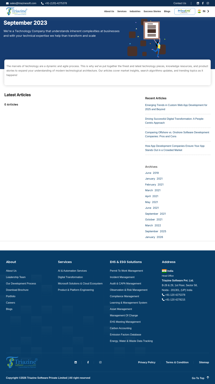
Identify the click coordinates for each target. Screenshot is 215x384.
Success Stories (152, 11)
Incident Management (122, 277)
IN (204, 11)
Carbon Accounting (121, 328)
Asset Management (121, 309)
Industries (135, 11)
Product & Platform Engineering (76, 290)
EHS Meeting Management (125, 321)
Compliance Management (124, 296)
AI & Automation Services (72, 270)
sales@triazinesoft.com (21, 3)
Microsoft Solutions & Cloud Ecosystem (80, 283)
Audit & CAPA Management (125, 283)
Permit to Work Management (126, 270)
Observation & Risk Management (129, 290)
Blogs (167, 11)
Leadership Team (16, 277)
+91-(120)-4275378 (54, 3)
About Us (109, 11)
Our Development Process (21, 283)
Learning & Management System (128, 302)
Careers (10, 302)
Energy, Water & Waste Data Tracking (131, 341)
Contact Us (179, 3)
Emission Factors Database (125, 334)
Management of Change (124, 315)
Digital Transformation (70, 277)
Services (122, 11)
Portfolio (11, 296)
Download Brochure (17, 290)
